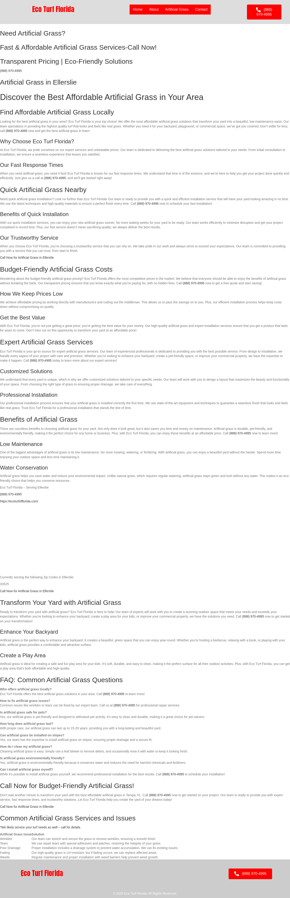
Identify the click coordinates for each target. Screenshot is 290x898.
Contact (201, 9)
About (154, 9)
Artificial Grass (176, 9)
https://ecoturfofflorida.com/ (19, 501)
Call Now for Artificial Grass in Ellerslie (27, 257)
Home (138, 9)
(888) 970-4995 (11, 71)
